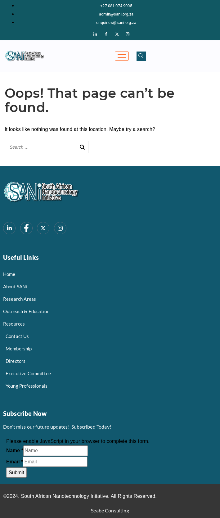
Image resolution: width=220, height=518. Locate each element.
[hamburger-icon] (122, 56)
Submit (16, 472)
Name (14, 450)
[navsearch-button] (141, 56)
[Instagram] (127, 34)
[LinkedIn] (95, 34)
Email (14, 461)
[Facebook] (106, 34)
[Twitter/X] (117, 34)
